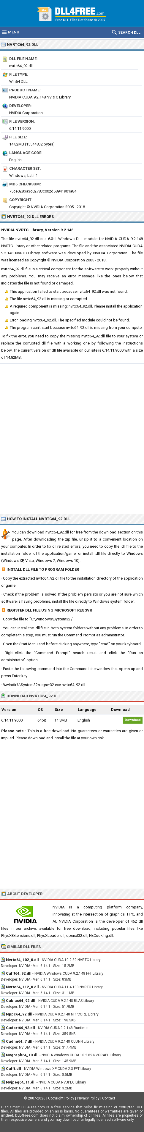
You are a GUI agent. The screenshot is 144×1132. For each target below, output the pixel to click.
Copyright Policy (61, 1098)
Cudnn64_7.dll (19, 1041)
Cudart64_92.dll (20, 1028)
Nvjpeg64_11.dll (21, 1082)
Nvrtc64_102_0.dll (22, 960)
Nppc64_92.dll (19, 1014)
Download (133, 720)
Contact (108, 1098)
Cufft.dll (13, 1068)
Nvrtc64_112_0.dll (22, 987)
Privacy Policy (88, 1098)
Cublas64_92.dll (20, 1000)
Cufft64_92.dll (18, 973)
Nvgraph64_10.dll (22, 1055)
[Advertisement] (72, 438)
